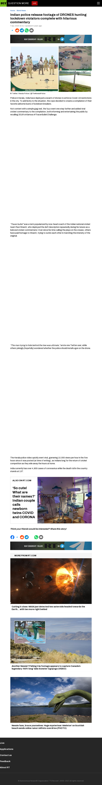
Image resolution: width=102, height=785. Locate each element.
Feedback (5, 761)
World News (21, 11)
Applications (6, 749)
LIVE (34, 3)
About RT (5, 767)
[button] (12, 30)
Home (12, 11)
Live (2, 743)
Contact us (6, 755)
